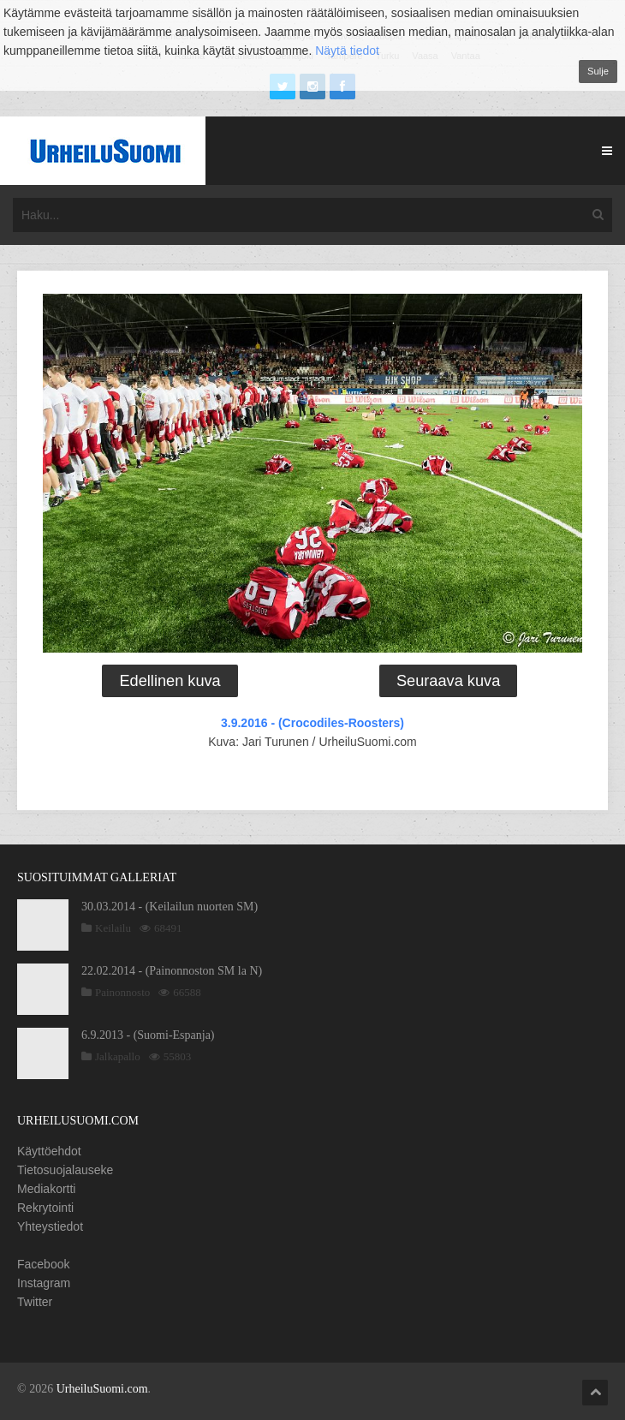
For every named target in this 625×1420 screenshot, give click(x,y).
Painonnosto (122, 992)
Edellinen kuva (169, 680)
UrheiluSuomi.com (102, 1388)
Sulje (598, 71)
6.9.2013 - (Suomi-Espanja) (148, 1035)
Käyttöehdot (49, 1151)
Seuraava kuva (448, 680)
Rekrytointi (45, 1207)
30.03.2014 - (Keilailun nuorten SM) (169, 906)
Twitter (34, 1302)
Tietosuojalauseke (65, 1170)
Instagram (43, 1283)
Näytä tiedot (347, 50)
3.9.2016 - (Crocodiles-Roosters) (312, 723)
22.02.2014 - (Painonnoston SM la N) (171, 970)
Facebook (43, 1264)
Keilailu (113, 928)
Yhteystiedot (50, 1226)
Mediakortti (46, 1189)
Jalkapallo (117, 1056)
